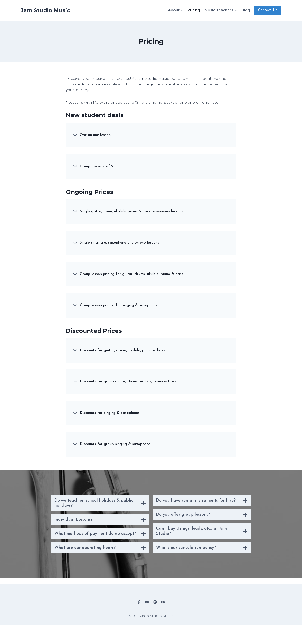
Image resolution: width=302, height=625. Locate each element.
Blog (245, 10)
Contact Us (267, 10)
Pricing (193, 10)
